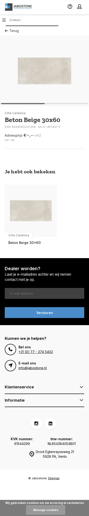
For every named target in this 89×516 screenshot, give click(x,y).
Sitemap (54, 478)
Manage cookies (45, 510)
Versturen (44, 313)
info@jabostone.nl (33, 368)
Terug (12, 31)
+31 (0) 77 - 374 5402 (36, 352)
